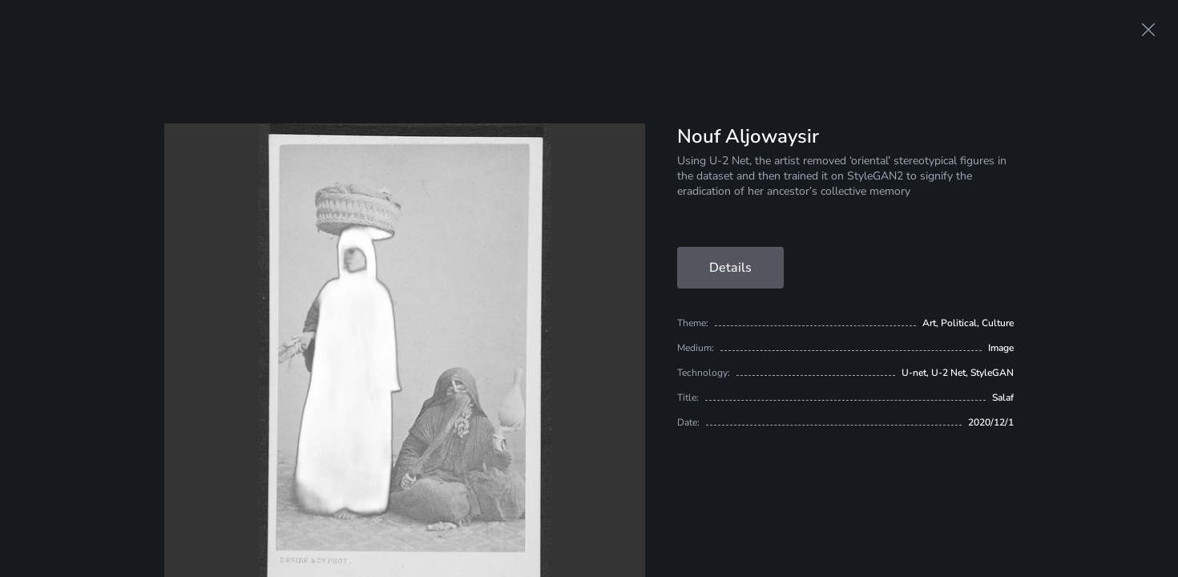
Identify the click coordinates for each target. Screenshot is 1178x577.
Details (730, 267)
